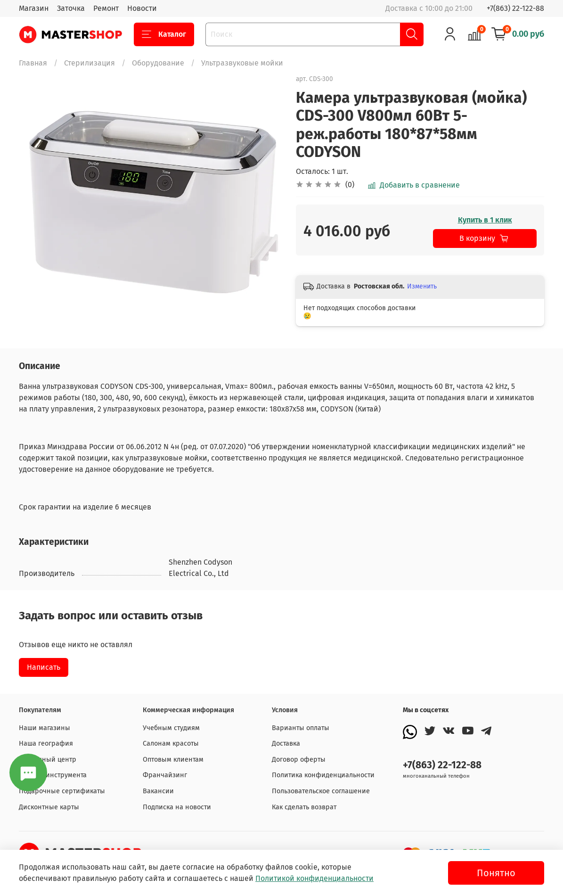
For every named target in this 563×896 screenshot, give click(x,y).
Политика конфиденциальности (323, 775)
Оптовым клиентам (173, 760)
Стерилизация (89, 62)
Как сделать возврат (304, 807)
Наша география (46, 744)
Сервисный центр (47, 760)
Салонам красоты (171, 744)
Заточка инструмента (53, 775)
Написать (43, 667)
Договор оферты (299, 760)
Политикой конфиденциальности (314, 878)
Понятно (496, 873)
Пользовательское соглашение (321, 791)
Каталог (164, 34)
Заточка (71, 8)
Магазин (34, 8)
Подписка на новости (177, 807)
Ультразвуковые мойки (242, 62)
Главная (33, 62)
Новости (142, 8)
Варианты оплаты (300, 728)
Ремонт (106, 8)
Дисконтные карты (49, 807)
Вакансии (158, 791)
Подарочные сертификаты (62, 791)
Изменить (422, 286)
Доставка (286, 744)
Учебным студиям (171, 728)
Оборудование (158, 62)
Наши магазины (44, 728)
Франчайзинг (165, 775)
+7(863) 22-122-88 (515, 8)
